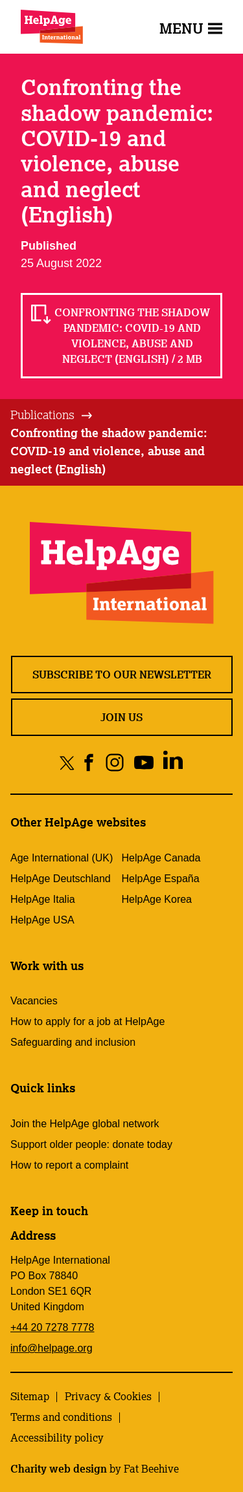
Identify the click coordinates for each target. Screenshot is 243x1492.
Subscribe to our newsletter (121, 674)
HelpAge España (161, 878)
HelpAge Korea (157, 899)
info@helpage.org (51, 1348)
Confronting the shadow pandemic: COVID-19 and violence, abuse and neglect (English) (108, 451)
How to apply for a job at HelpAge (87, 1021)
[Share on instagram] (114, 762)
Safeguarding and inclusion (72, 1042)
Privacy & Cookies (108, 1396)
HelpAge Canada (161, 857)
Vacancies (34, 1000)
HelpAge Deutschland (60, 878)
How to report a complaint (69, 1165)
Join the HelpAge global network (84, 1123)
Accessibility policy (57, 1438)
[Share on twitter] (67, 762)
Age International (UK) (61, 857)
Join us (121, 717)
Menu (190, 28)
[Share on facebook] (89, 762)
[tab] (52, 415)
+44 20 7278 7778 (52, 1327)
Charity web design (58, 1469)
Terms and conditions (61, 1417)
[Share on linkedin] (172, 762)
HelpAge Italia (42, 899)
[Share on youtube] (143, 762)
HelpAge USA (42, 919)
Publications (42, 414)
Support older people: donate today (91, 1144)
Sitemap (29, 1396)
